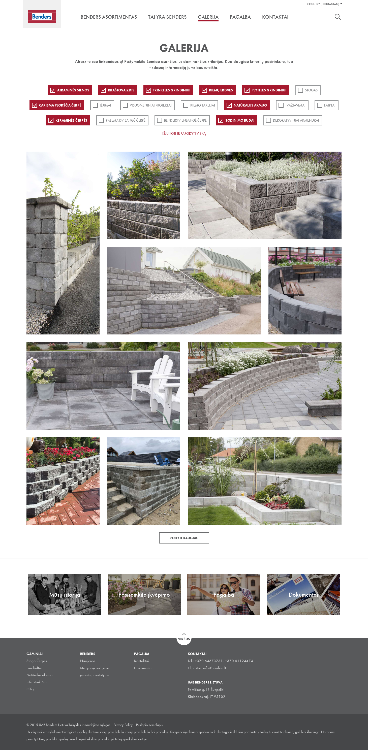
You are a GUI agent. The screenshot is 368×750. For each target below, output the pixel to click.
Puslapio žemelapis (149, 725)
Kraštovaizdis (121, 90)
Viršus (184, 639)
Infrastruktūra (36, 682)
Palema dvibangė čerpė (125, 120)
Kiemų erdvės (221, 90)
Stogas (311, 90)
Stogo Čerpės (36, 660)
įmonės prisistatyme (94, 674)
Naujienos (87, 660)
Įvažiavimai (295, 105)
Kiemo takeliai (202, 105)
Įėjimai (105, 105)
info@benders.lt (214, 667)
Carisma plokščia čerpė (60, 105)
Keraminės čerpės (71, 120)
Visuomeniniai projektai (151, 105)
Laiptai (329, 105)
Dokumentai (143, 667)
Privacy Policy (123, 725)
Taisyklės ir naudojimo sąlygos (89, 725)
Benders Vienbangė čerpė (185, 120)
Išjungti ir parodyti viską (184, 133)
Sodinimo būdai (239, 120)
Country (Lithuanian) (323, 4)
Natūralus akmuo (250, 105)
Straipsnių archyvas (94, 667)
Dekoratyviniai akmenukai (296, 120)
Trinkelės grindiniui (171, 90)
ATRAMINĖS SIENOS (73, 90)
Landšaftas (34, 667)
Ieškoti (337, 17)
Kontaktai (141, 660)
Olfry (30, 689)
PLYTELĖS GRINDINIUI (269, 90)
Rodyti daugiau (184, 538)
